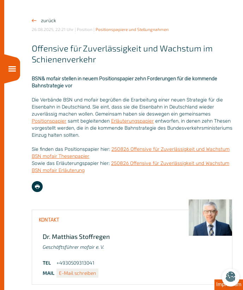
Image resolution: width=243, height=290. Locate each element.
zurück (44, 20)
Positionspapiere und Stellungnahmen (132, 29)
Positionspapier (49, 121)
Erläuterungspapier (132, 121)
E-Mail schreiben (77, 273)
